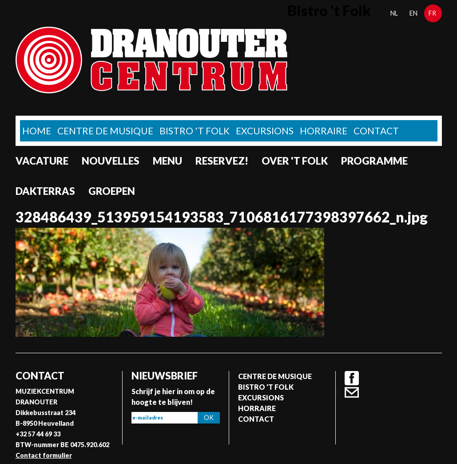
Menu (167, 161)
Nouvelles (110, 161)
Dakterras (45, 191)
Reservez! (221, 161)
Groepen (111, 191)
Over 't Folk (295, 161)
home (36, 130)
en (413, 13)
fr (432, 13)
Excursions (265, 130)
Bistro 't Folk (194, 130)
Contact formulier (44, 455)
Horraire (323, 130)
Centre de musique (105, 130)
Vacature (42, 161)
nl (394, 13)
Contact (376, 130)
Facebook (352, 378)
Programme (374, 161)
